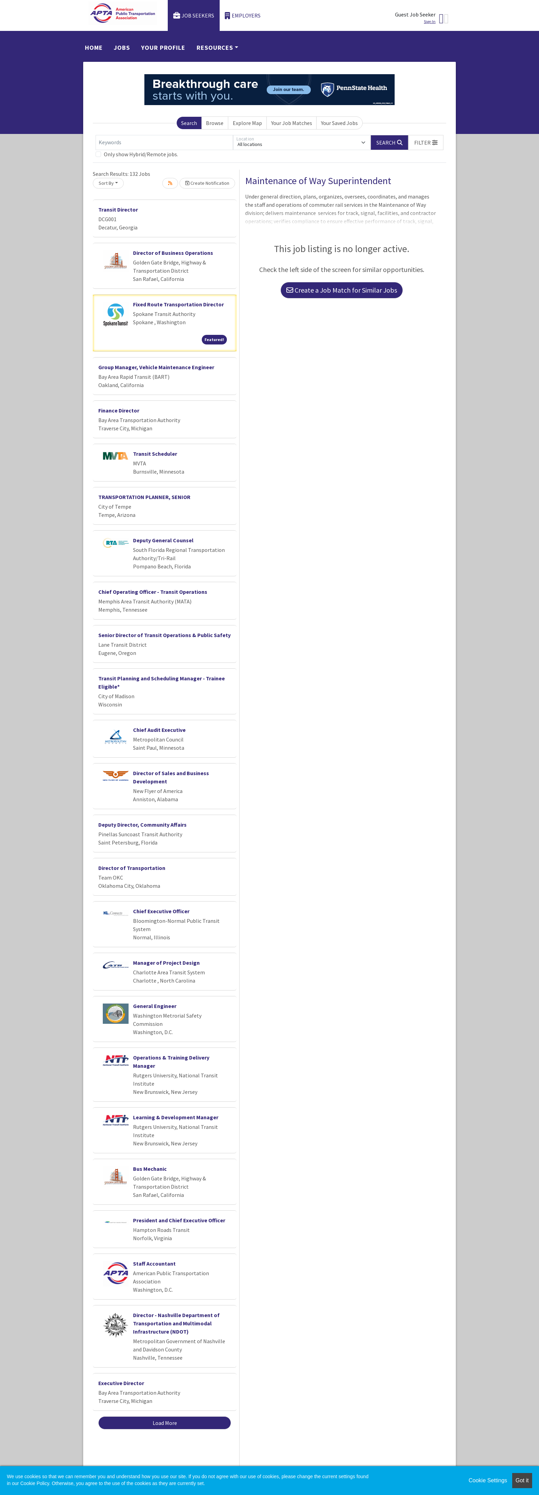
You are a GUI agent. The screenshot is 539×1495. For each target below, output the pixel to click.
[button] (425, 142)
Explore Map (247, 123)
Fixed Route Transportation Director (178, 304)
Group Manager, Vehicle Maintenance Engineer (156, 367)
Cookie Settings (488, 1480)
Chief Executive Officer (161, 911)
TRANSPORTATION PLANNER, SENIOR (144, 497)
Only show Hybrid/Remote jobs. (141, 154)
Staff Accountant (154, 1263)
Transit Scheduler (155, 453)
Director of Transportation (131, 867)
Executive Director (121, 1383)
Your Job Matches (291, 123)
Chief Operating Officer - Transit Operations (152, 591)
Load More (165, 1422)
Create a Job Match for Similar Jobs (341, 290)
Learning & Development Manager (175, 1117)
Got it (522, 1480)
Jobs (122, 48)
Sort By (106, 183)
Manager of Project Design (166, 962)
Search (189, 123)
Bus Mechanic (150, 1168)
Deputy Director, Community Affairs (142, 824)
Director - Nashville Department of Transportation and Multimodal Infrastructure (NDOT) (176, 1323)
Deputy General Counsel (163, 540)
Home (94, 48)
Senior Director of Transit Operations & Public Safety (164, 635)
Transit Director (118, 209)
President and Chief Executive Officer (179, 1220)
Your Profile (163, 48)
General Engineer (154, 1006)
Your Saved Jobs (339, 123)
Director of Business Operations (173, 252)
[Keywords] (164, 142)
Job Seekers (193, 15)
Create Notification (207, 183)
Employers (243, 15)
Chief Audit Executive (159, 729)
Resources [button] (215, 48)
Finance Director (118, 410)
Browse (214, 123)
